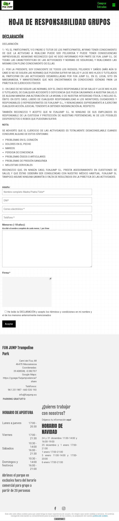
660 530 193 (30, 389)
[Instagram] (63, 508)
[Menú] (114, 5)
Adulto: (47, 189)
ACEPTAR (59, 519)
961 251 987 (14, 389)
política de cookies (100, 516)
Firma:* (6, 272)
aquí (68, 419)
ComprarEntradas (101, 4)
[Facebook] (55, 508)
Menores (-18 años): (47, 228)
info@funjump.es (28, 394)
